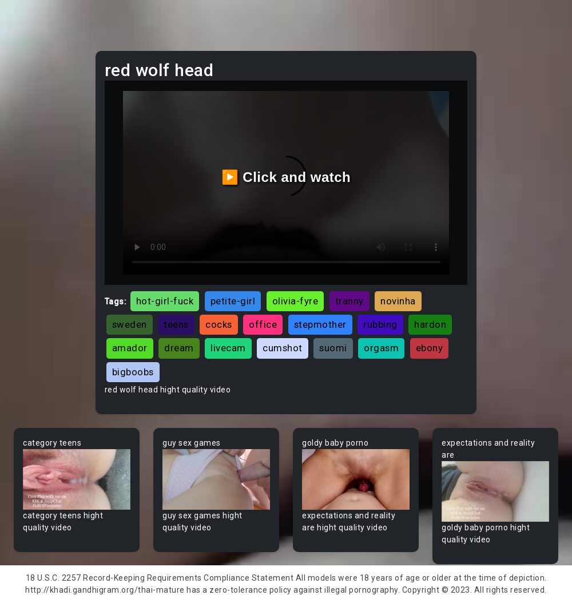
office (263, 324)
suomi (333, 348)
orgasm (381, 348)
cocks (218, 324)
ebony (429, 348)
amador (130, 348)
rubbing (380, 324)
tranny (349, 301)
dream (179, 348)
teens (176, 324)
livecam (228, 348)
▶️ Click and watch (286, 177)
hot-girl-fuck (165, 301)
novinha (398, 301)
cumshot (283, 348)
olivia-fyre (295, 301)
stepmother (320, 324)
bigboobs (133, 372)
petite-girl (233, 301)
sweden (129, 324)
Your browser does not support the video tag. (76, 479)
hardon (430, 324)
